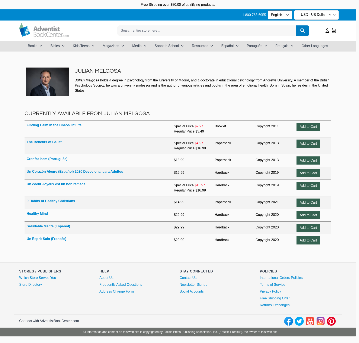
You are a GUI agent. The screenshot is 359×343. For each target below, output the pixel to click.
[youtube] (310, 321)
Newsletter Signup (193, 284)
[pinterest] (331, 321)
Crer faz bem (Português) (47, 159)
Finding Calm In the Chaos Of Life (54, 125)
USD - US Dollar (317, 15)
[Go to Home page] (44, 30)
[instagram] (320, 321)
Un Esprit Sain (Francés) (46, 239)
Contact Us (188, 278)
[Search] (302, 30)
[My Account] (327, 30)
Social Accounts (192, 291)
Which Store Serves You (37, 278)
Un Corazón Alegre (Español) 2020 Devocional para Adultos (75, 171)
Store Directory (30, 284)
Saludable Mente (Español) (48, 226)
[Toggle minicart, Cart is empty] (334, 30)
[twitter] (299, 321)
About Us (106, 278)
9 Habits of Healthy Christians (51, 201)
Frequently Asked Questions (120, 284)
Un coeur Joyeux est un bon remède (56, 184)
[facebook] (288, 321)
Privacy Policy (270, 291)
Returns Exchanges (275, 305)
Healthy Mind (37, 213)
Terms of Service (272, 284)
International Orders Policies (281, 278)
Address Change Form (116, 291)
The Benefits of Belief (44, 142)
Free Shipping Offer (274, 298)
